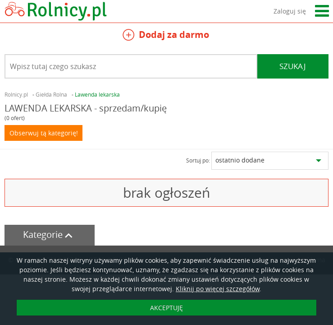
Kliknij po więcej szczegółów (218, 288)
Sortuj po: (198, 160)
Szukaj (292, 66)
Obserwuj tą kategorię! (43, 133)
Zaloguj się (290, 11)
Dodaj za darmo (166, 35)
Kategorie (49, 234)
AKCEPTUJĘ (166, 307)
